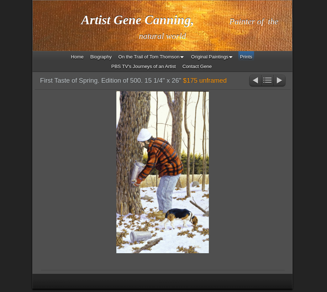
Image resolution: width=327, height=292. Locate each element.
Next (280, 81)
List (267, 81)
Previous (255, 81)
